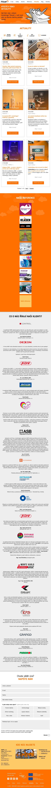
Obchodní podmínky (11, 773)
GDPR (30, 732)
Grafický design (25, 708)
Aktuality (36, 1)
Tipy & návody (30, 35)
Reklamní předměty (42, 711)
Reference (29, 1)
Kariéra (23, 1)
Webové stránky (42, 708)
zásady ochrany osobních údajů (18, 730)
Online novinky (7, 35)
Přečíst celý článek (12, 81)
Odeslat (47, 735)
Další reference (25, 301)
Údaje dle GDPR (10, 775)
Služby (17, 1)
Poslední (32, 188)
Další (27, 188)
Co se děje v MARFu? (17, 35)
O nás (12, 1)
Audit (42, 715)
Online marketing (9, 711)
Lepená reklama (25, 711)
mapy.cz (43, 758)
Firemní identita (9, 708)
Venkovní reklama (25, 715)
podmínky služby (29, 730)
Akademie (41, 35)
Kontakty (48, 1)
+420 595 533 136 (45, 751)
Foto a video (9, 715)
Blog (42, 1)
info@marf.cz (44, 753)
